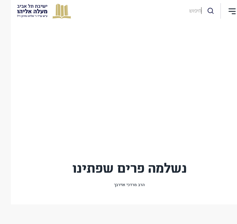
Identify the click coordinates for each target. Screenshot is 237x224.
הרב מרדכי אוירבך (118, 185)
